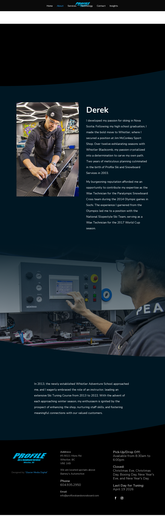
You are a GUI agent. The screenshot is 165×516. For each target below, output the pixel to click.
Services (72, 6)
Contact (101, 6)
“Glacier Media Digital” (36, 500)
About (60, 6)
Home (50, 6)
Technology (87, 6)
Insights (114, 6)
